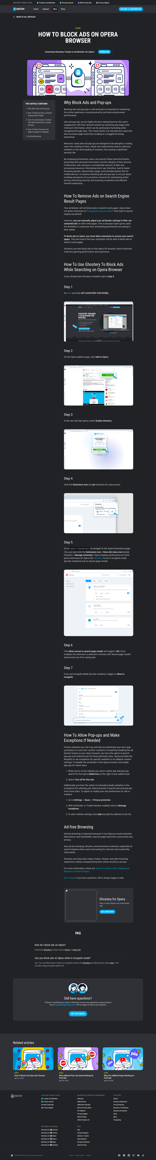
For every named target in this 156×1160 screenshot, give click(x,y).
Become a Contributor (131, 9)
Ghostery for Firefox (49, 1133)
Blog (55, 9)
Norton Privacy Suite (84, 1107)
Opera (67, 950)
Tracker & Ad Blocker (46, 3)
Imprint (88, 1155)
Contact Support (82, 1133)
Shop (63, 9)
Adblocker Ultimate (83, 1104)
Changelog (117, 1120)
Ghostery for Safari (48, 1136)
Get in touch (70, 877)
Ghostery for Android (49, 1145)
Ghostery (98, 558)
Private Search (66, 3)
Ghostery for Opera (49, 1139)
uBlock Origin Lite (83, 1120)
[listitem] (33, 1065)
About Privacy (82, 1145)
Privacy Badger (82, 1114)
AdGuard (80, 1098)
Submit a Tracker (83, 1136)
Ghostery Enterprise (120, 1111)
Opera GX (76, 950)
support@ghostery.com (65, 1005)
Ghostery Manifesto (120, 1101)
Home (36, 9)
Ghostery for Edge (48, 1142)
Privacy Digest (102, 3)
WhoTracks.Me (85, 3)
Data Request (82, 1139)
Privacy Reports (118, 1104)
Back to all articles (24, 17)
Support (46, 9)
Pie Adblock (81, 1111)
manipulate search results (100, 211)
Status (115, 1098)
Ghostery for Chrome (49, 1130)
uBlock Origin (81, 1117)
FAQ (78, 1130)
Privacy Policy (79, 1155)
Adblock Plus (81, 1101)
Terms (71, 1155)
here (69, 293)
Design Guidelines (83, 1142)
